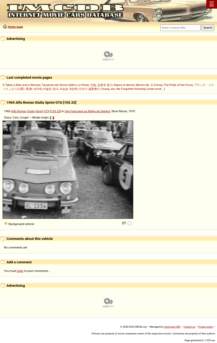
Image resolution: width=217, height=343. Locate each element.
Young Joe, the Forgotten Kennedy (123, 89)
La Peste (83, 85)
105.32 (55, 111)
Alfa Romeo (19, 111)
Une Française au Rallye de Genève (87, 111)
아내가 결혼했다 (89, 89)
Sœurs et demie (124, 85)
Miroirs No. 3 (144, 85)
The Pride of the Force (178, 85)
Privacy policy (205, 326)
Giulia (31, 111)
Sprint (39, 111)
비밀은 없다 (50, 89)
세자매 (37, 89)
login (20, 271)
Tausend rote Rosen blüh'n (59, 85)
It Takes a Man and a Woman (21, 85)
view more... (156, 89)
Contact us (189, 326)
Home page (15, 27)
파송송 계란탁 (69, 89)
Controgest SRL (171, 326)
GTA (46, 111)
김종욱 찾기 (104, 85)
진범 (93, 85)
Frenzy (158, 85)
